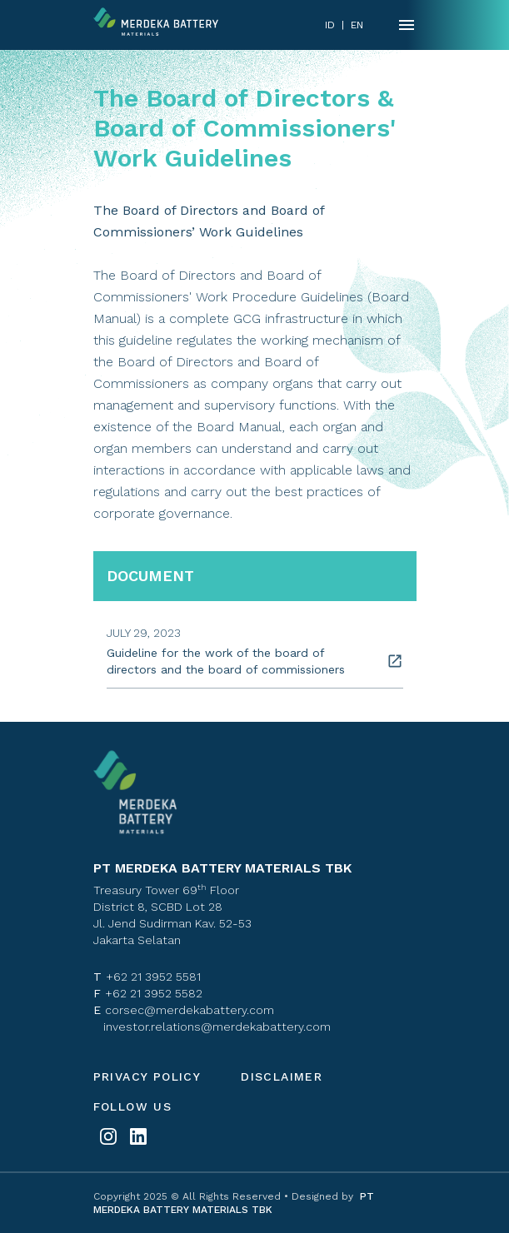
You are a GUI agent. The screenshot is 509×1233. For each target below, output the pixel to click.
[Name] (407, 25)
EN (357, 25)
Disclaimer (281, 1076)
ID (330, 25)
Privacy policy (147, 1076)
